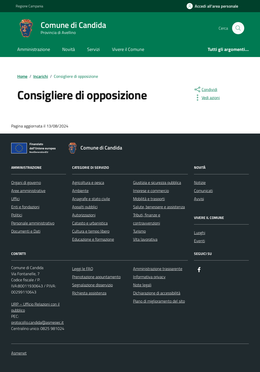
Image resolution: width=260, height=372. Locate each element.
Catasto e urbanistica (90, 223)
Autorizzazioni (83, 215)
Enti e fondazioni (25, 207)
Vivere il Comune (128, 49)
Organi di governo (26, 182)
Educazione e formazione (93, 239)
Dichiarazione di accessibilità (156, 293)
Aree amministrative (28, 191)
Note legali (142, 285)
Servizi (93, 49)
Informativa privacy (149, 277)
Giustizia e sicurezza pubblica (157, 182)
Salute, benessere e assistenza (159, 207)
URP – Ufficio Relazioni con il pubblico (35, 307)
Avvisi (199, 199)
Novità (68, 49)
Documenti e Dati (25, 231)
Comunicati (203, 191)
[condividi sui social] (205, 89)
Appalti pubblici (85, 207)
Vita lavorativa (145, 239)
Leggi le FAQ (82, 269)
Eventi (199, 241)
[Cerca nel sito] (238, 28)
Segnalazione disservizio (92, 285)
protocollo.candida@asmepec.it (37, 322)
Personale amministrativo (32, 223)
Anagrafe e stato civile (91, 199)
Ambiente (80, 191)
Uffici (15, 199)
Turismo (139, 231)
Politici (16, 215)
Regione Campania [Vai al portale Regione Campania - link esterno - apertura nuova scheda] (29, 6)
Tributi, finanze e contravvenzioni (146, 219)
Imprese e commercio (151, 191)
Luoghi (199, 233)
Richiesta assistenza (89, 293)
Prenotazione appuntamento (96, 277)
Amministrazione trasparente (157, 269)
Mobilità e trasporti (149, 199)
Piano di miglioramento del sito (159, 301)
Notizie (200, 182)
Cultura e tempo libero (90, 231)
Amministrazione (33, 49)
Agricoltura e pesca (88, 182)
